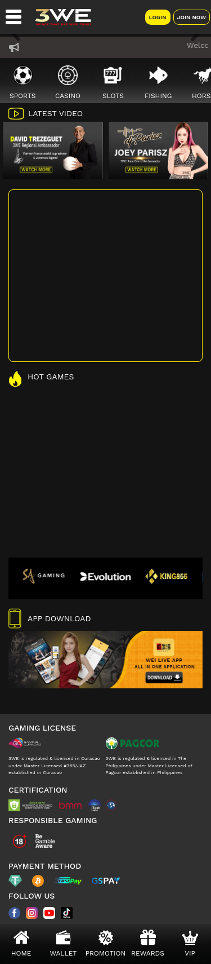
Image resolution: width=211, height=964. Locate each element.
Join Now (191, 17)
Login (158, 17)
